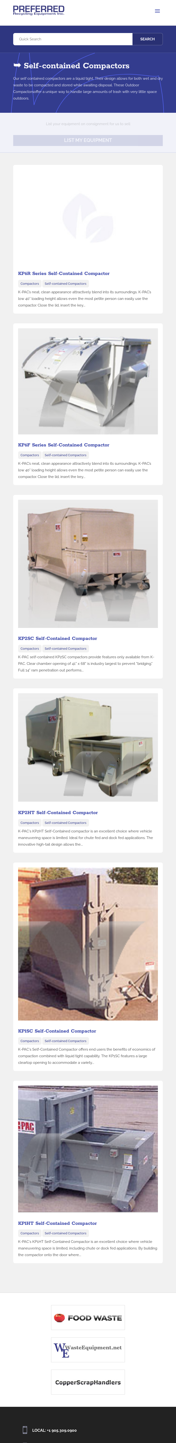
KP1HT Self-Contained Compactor (57, 1223)
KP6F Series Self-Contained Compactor (63, 445)
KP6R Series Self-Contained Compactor (64, 274)
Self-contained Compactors (65, 283)
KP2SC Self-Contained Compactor (57, 639)
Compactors (30, 283)
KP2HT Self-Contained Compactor (58, 813)
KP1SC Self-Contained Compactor (57, 1031)
